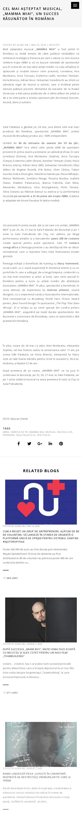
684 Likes (10, 579)
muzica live (64, 431)
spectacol (44, 435)
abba (6, 431)
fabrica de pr (19, 431)
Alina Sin (22, 44)
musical (51, 431)
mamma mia (37, 431)
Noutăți (54, 44)
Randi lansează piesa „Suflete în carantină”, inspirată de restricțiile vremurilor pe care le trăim (37, 797)
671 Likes (10, 709)
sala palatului (26, 435)
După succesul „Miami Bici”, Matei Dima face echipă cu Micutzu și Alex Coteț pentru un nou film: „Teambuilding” (39, 669)
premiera (9, 435)
